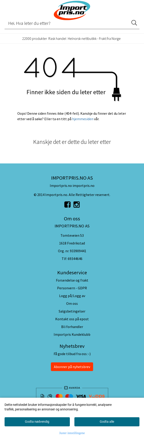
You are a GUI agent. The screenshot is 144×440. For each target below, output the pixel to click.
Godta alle (107, 421)
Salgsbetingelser (72, 311)
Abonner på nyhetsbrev (72, 366)
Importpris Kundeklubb (72, 334)
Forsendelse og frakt (72, 280)
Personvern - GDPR (72, 288)
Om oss (72, 303)
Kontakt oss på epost (72, 319)
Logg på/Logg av (72, 295)
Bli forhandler (72, 326)
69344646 (75, 258)
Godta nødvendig (37, 421)
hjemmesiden (82, 119)
